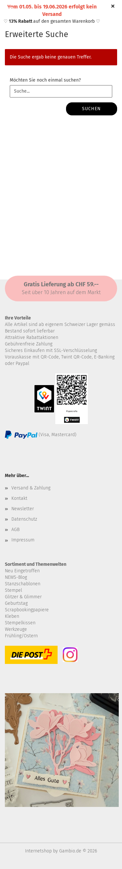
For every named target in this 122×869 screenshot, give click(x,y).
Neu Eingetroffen (22, 571)
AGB (15, 529)
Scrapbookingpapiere (27, 610)
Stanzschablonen (22, 584)
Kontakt (19, 498)
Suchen (91, 108)
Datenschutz (24, 519)
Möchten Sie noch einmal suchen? (45, 80)
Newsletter (22, 509)
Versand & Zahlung (30, 488)
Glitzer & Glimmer (23, 597)
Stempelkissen (20, 623)
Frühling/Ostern (21, 636)
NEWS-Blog (16, 577)
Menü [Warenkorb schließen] (9, 9)
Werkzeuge (16, 629)
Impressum (22, 540)
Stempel (13, 590)
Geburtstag (16, 603)
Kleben (12, 616)
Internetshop (38, 851)
